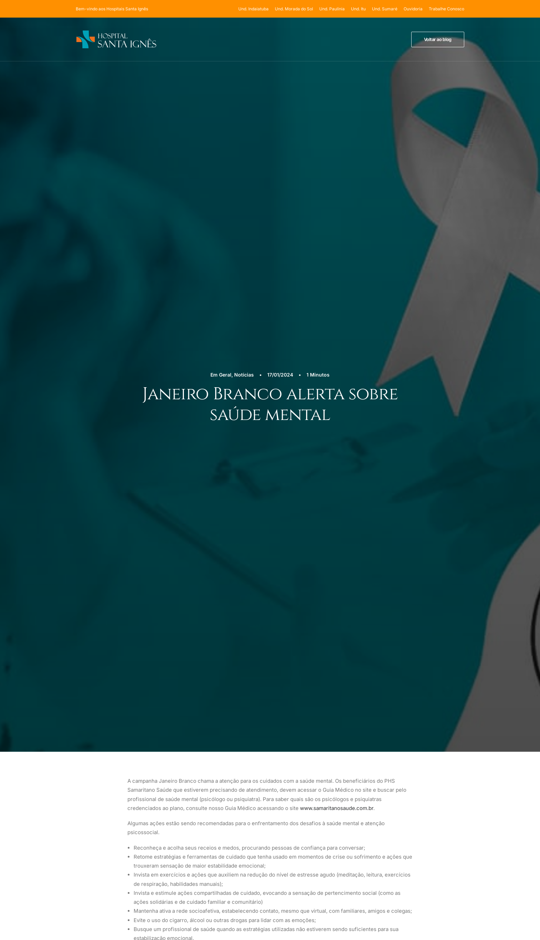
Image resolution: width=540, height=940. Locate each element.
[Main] (270, 466)
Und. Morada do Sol (294, 8)
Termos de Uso (421, 774)
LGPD (411, 783)
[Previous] (153, 466)
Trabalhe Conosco (446, 8)
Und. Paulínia (332, 8)
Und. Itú (322, 795)
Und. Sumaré (384, 8)
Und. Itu (358, 8)
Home (319, 758)
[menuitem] (254, 9)
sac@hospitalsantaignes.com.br (431, 816)
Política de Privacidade (430, 765)
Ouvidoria (413, 8)
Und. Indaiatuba (253, 8)
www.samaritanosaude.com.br (336, 261)
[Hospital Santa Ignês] (116, 39)
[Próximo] (386, 466)
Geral (225, 101)
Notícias (244, 101)
